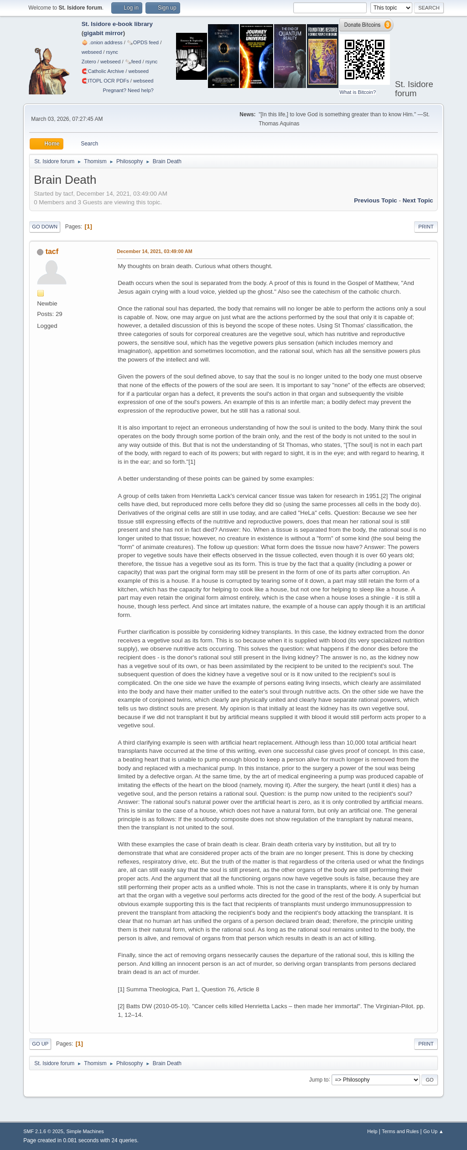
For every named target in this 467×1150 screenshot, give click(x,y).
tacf (52, 251)
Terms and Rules (400, 1131)
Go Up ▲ (433, 1131)
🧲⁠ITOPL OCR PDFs (105, 80)
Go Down (44, 226)
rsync (112, 52)
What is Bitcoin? (357, 92)
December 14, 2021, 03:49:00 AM (154, 251)
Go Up (40, 1043)
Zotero (89, 61)
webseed (92, 52)
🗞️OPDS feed (143, 42)
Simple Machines (85, 1131)
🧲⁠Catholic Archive (103, 71)
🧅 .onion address (102, 42)
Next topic (418, 200)
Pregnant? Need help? (128, 90)
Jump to (319, 1079)
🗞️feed (133, 61)
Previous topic (375, 200)
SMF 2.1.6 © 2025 (43, 1131)
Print (426, 226)
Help (372, 1131)
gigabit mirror (103, 33)
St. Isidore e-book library (117, 24)
